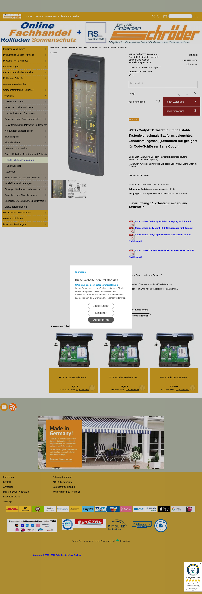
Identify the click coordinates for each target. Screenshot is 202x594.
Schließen (101, 312)
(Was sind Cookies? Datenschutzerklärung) (97, 285)
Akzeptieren (101, 320)
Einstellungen (101, 305)
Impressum (80, 272)
